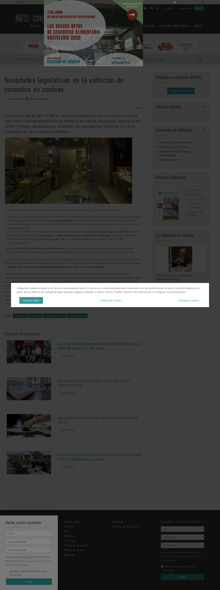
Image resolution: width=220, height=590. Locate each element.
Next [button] (202, 46)
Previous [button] (17, 46)
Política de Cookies (111, 300)
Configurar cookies (188, 300)
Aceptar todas (31, 300)
